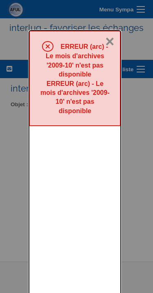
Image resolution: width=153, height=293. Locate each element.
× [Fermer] (109, 11)
